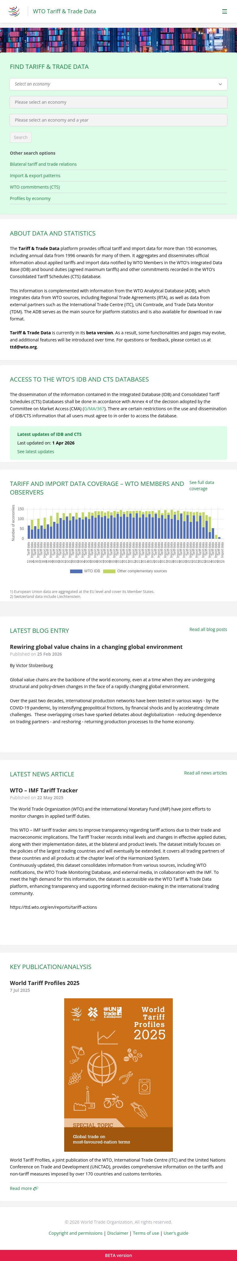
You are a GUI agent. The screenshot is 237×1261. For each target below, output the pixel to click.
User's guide (176, 1233)
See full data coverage (201, 485)
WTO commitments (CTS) (35, 187)
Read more (24, 1188)
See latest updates (35, 451)
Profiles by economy (30, 198)
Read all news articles (205, 773)
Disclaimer (117, 1233)
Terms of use (146, 1233)
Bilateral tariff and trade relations (43, 164)
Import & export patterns (35, 175)
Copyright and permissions (76, 1233)
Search (20, 137)
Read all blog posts (208, 629)
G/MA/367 (94, 408)
